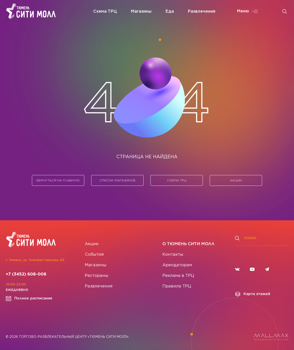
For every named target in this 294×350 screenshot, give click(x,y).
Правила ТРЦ (176, 286)
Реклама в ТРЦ (178, 276)
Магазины (141, 11)
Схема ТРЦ (105, 11)
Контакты (172, 254)
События (94, 254)
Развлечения (201, 11)
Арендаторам (177, 265)
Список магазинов (117, 180)
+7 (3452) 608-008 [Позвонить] (26, 274)
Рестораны (96, 276)
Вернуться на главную (58, 180)
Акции (236, 180)
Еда (169, 11)
